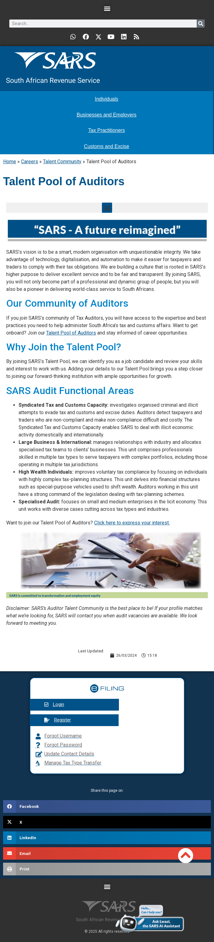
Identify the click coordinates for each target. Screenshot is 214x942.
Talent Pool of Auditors (71, 333)
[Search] (201, 24)
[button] (107, 8)
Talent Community (62, 161)
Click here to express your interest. (132, 523)
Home (9, 161)
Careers (29, 161)
